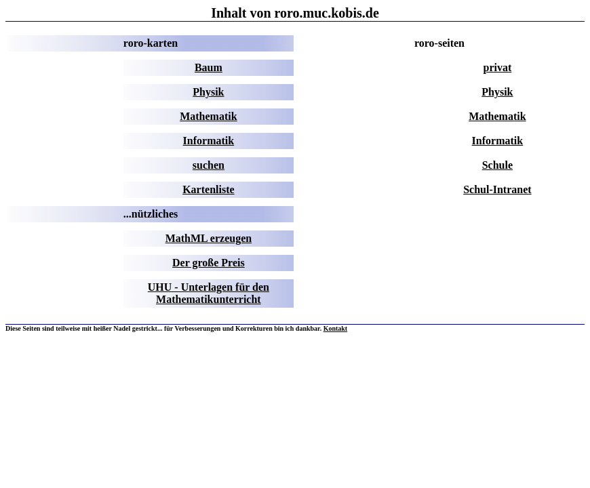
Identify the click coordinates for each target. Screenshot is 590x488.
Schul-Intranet (497, 189)
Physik (208, 92)
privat (498, 67)
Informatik (209, 140)
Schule (497, 165)
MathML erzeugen (208, 238)
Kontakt (335, 328)
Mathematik (208, 116)
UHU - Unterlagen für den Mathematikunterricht (208, 293)
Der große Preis (208, 262)
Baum (208, 67)
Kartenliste (208, 189)
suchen (208, 165)
